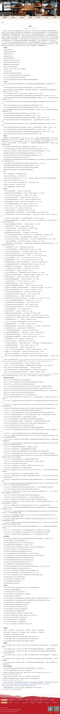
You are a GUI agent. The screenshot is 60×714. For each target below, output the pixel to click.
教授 (55, 22)
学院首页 (48, 22)
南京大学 (10, 702)
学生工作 (47, 17)
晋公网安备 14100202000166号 (13, 711)
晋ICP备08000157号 (4, 711)
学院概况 (5, 17)
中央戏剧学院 (39, 702)
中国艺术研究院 (25, 702)
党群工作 (38, 17)
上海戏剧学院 (47, 702)
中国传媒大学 (32, 702)
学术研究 (30, 17)
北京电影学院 (54, 702)
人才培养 (21, 17)
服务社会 (55, 17)
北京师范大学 (17, 702)
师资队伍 (13, 17)
